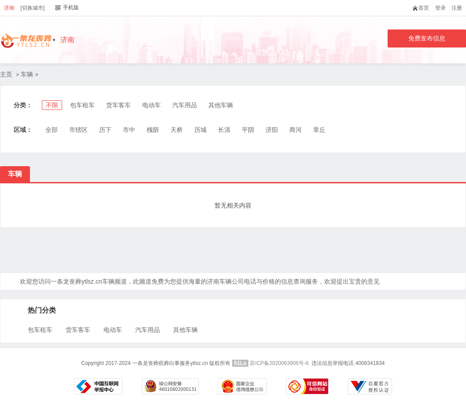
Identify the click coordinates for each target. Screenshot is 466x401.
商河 (295, 129)
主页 (6, 74)
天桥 (176, 129)
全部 (51, 129)
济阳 (272, 129)
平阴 (248, 129)
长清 (224, 129)
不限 (52, 105)
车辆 (27, 74)
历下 (105, 129)
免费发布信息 (426, 38)
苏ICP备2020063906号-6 (279, 363)
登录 (440, 8)
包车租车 (82, 105)
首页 (422, 8)
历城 (200, 129)
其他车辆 (220, 105)
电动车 (151, 105)
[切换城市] (32, 8)
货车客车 (118, 105)
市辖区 (78, 129)
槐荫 (153, 129)
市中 (129, 129)
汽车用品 (184, 105)
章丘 (319, 129)
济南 (9, 8)
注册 (456, 8)
